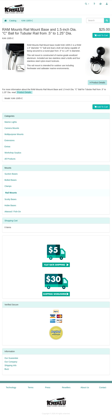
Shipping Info (10, 365)
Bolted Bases (11, 180)
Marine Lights (11, 122)
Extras (7, 146)
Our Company (11, 362)
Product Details (97, 82)
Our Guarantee (11, 358)
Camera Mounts (12, 128)
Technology (11, 387)
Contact (102, 387)
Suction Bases (11, 174)
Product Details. (24, 92)
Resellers (66, 387)
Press (47, 387)
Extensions (9, 140)
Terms (30, 387)
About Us (85, 387)
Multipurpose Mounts (14, 134)
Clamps (8, 186)
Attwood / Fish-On (13, 211)
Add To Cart (101, 35)
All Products (10, 159)
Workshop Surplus (13, 153)
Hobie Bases (10, 205)
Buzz (7, 369)
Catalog (12, 20)
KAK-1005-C (27, 20)
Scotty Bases (10, 199)
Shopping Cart (11, 220)
